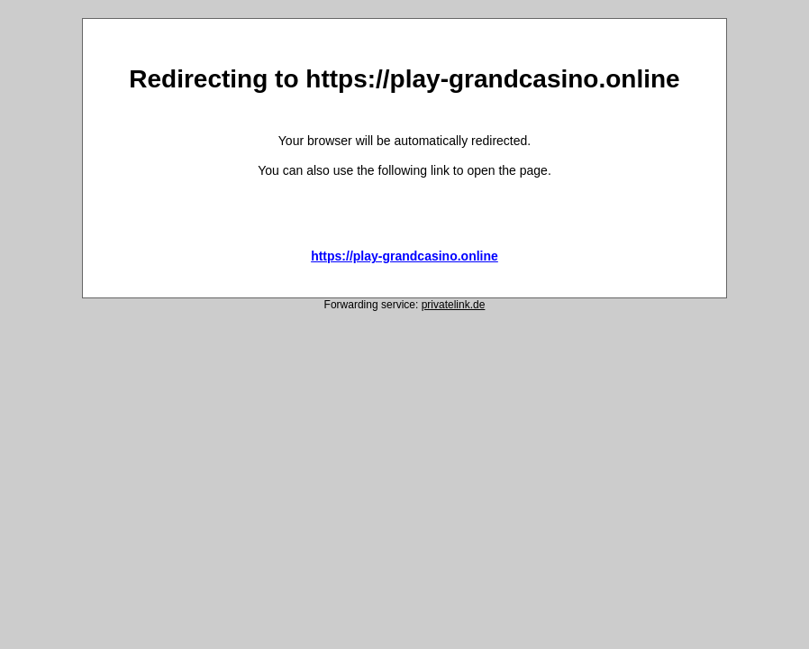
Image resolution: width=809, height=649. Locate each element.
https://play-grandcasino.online (404, 256)
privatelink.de (454, 304)
